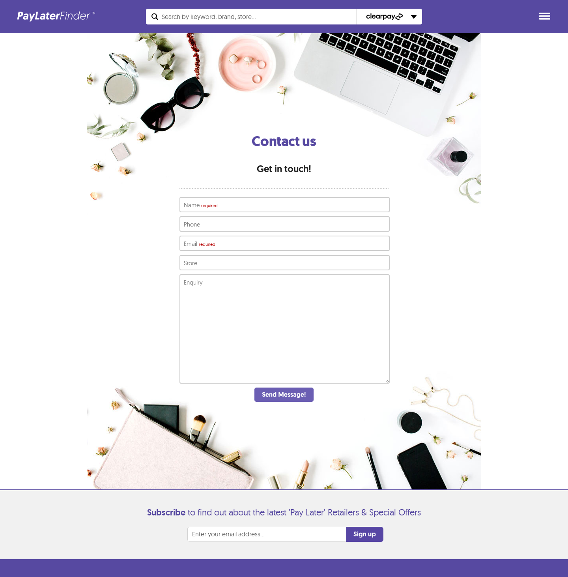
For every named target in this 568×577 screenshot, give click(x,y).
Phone (192, 224)
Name (201, 205)
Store (190, 263)
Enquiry (193, 282)
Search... (209, 17)
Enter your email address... (228, 552)
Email (199, 244)
